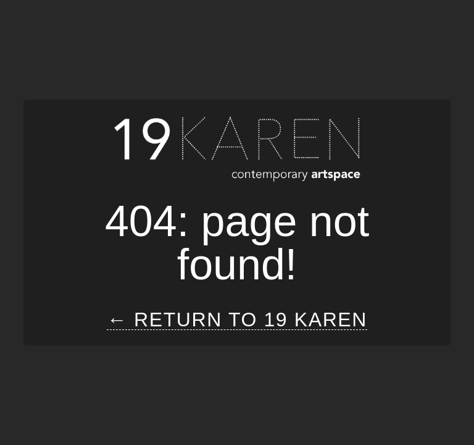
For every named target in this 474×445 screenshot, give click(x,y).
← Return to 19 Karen (237, 320)
